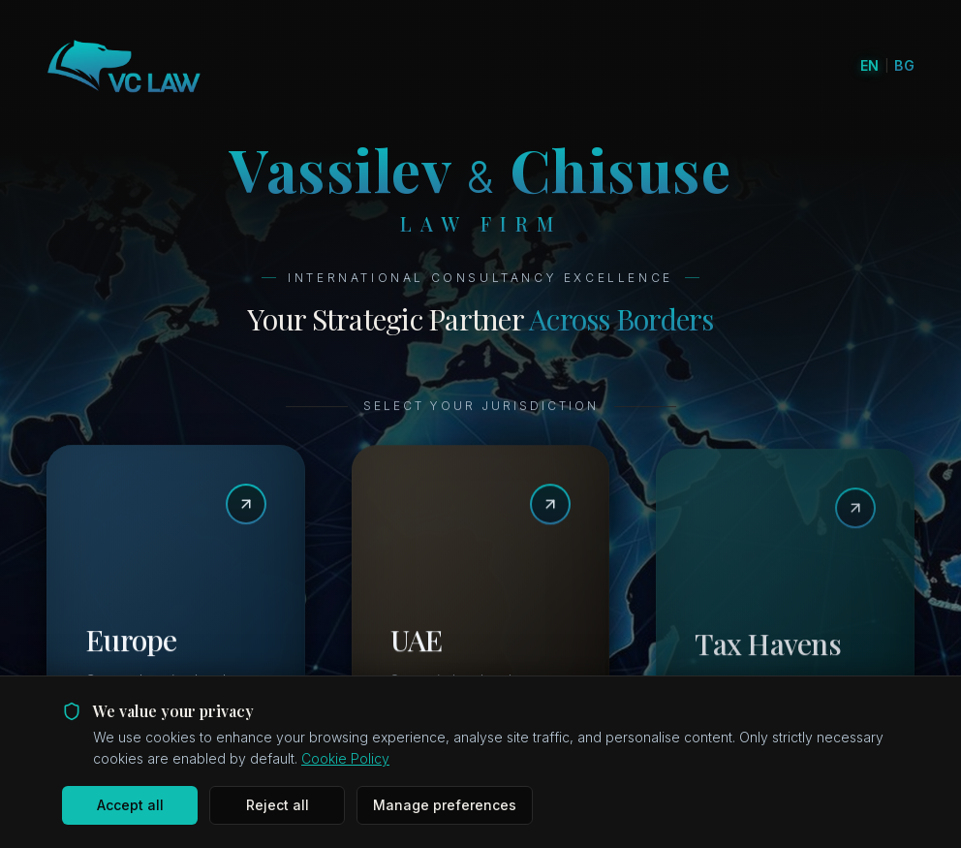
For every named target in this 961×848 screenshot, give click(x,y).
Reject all (277, 805)
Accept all (130, 805)
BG (904, 64)
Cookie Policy (345, 758)
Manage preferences (444, 805)
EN (870, 64)
